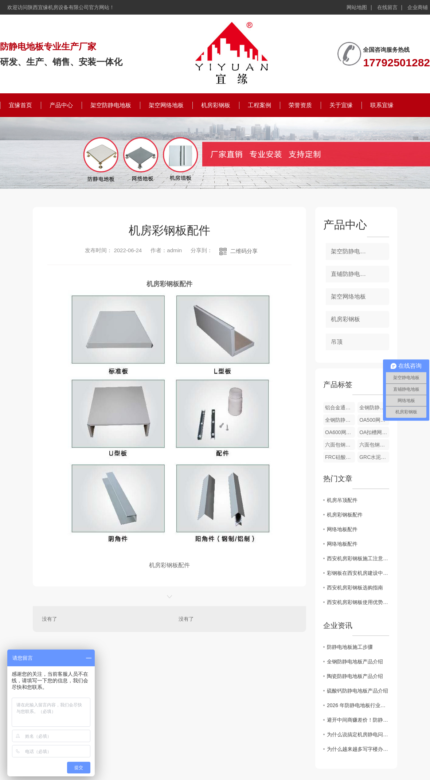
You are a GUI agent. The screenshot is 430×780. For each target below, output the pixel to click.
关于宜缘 (341, 105)
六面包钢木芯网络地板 (374, 445)
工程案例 (259, 105)
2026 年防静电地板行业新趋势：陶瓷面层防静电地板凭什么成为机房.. (358, 705)
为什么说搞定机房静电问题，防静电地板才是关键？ (358, 734)
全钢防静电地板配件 (374, 407)
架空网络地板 (166, 105)
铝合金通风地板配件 (340, 407)
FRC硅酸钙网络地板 (340, 457)
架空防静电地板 (110, 105)
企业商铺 (417, 7)
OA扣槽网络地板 (374, 432)
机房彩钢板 (215, 105)
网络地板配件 (342, 529)
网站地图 (357, 7)
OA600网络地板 (340, 432)
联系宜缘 (382, 105)
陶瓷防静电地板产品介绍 (355, 676)
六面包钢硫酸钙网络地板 (340, 445)
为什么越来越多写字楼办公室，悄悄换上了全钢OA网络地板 (358, 749)
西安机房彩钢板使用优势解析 (358, 602)
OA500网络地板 (374, 420)
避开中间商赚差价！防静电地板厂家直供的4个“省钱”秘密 (358, 720)
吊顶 (337, 342)
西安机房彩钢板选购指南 (355, 587)
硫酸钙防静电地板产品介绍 (357, 691)
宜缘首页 (20, 105)
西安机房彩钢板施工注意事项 (358, 558)
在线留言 (387, 7)
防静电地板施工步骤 (350, 647)
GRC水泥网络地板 (374, 457)
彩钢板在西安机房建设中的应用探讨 (358, 573)
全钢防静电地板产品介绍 (355, 661)
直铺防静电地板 (351, 274)
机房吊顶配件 (342, 500)
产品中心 (61, 105)
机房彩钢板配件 (345, 515)
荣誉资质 (300, 105)
